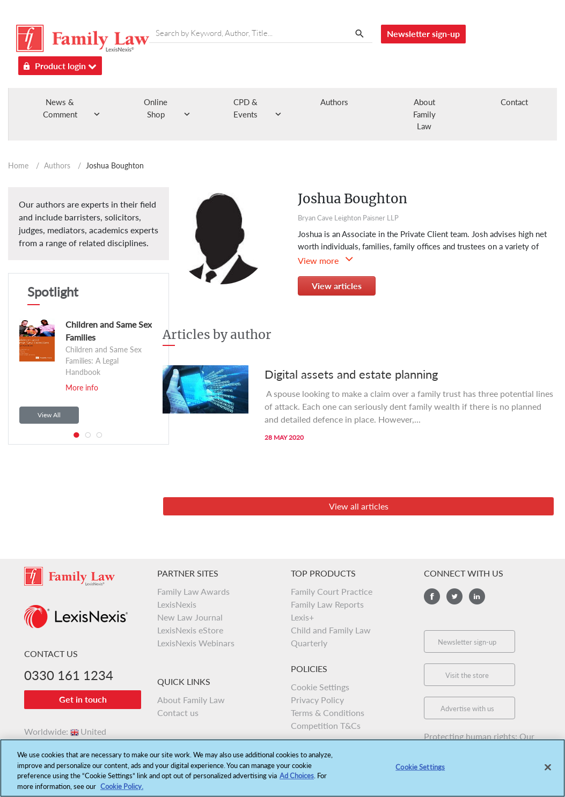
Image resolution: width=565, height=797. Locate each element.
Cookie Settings (320, 687)
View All (49, 415)
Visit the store (467, 675)
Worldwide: (65, 731)
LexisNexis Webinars (195, 643)
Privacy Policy (317, 700)
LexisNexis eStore (190, 630)
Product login (60, 64)
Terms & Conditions (327, 712)
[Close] (548, 769)
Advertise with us (467, 708)
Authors (334, 102)
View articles (337, 286)
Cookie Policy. (121, 788)
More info (81, 387)
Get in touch (83, 699)
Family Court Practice (331, 591)
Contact (514, 102)
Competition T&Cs (326, 725)
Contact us (178, 712)
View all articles (358, 506)
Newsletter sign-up (423, 33)
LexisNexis (176, 604)
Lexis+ (302, 617)
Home (18, 165)
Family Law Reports (327, 604)
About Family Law (424, 114)
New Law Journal (190, 617)
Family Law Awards (193, 591)
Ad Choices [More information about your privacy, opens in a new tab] (297, 777)
